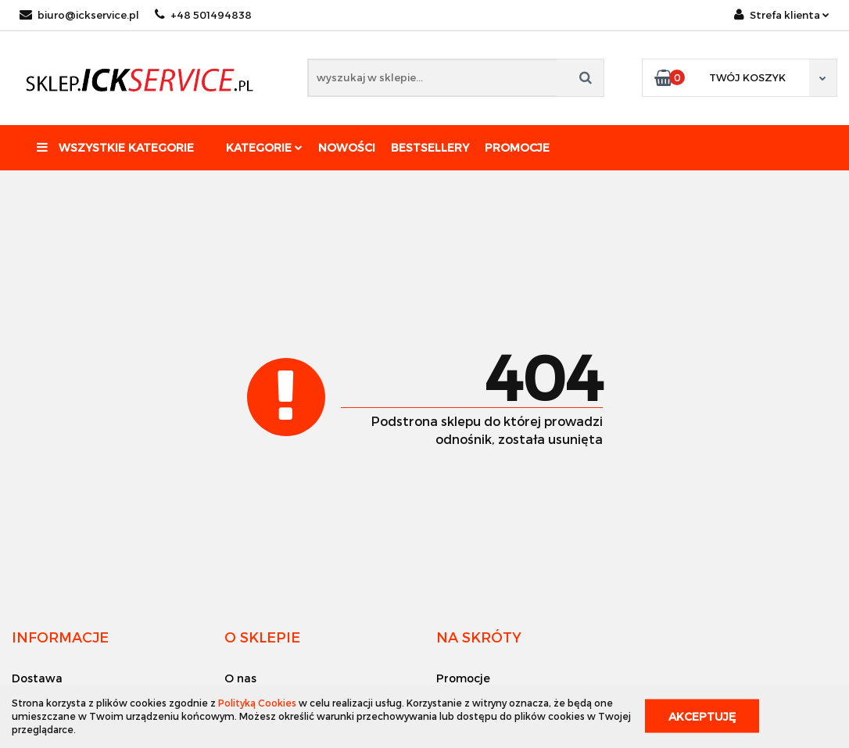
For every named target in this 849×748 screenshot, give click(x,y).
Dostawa (37, 678)
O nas (240, 678)
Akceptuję (702, 716)
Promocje (517, 147)
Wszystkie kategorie (115, 147)
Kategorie (264, 147)
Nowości (346, 147)
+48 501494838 (203, 15)
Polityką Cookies (257, 702)
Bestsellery (430, 147)
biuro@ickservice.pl (79, 15)
